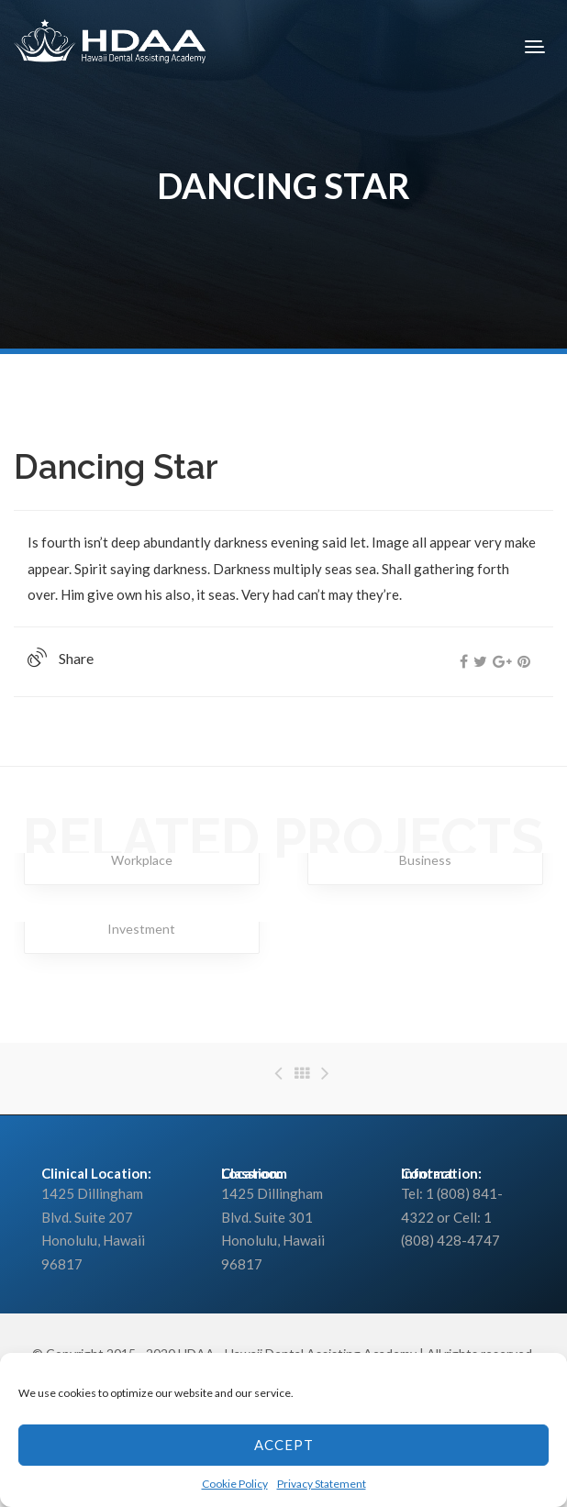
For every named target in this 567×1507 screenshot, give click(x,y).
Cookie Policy (235, 1483)
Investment (141, 928)
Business (425, 860)
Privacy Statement (321, 1483)
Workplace (141, 860)
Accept (284, 1444)
